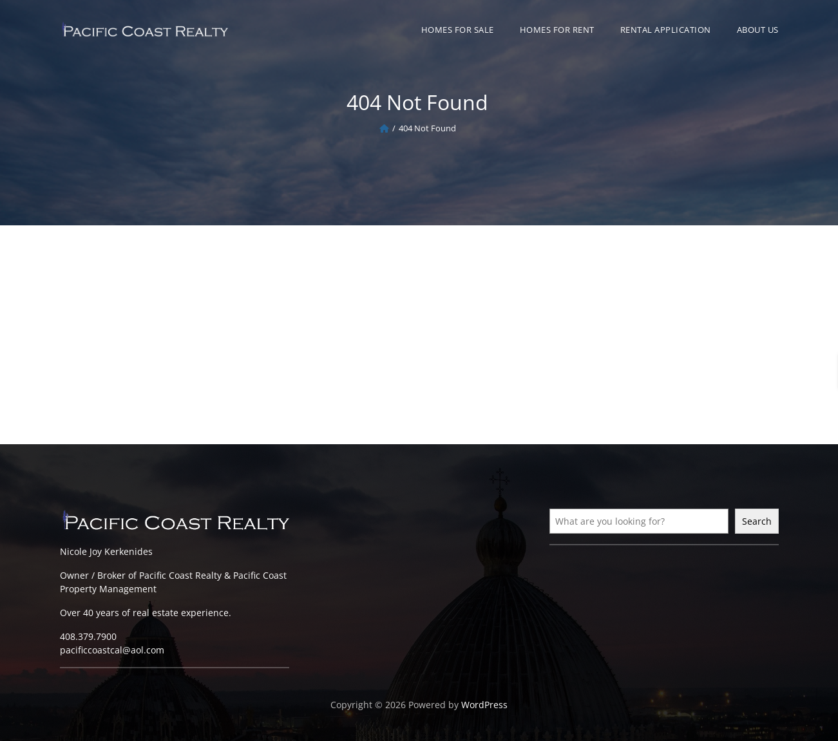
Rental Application (665, 29)
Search (757, 521)
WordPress (484, 705)
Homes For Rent (557, 29)
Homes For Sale (457, 29)
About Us (758, 29)
